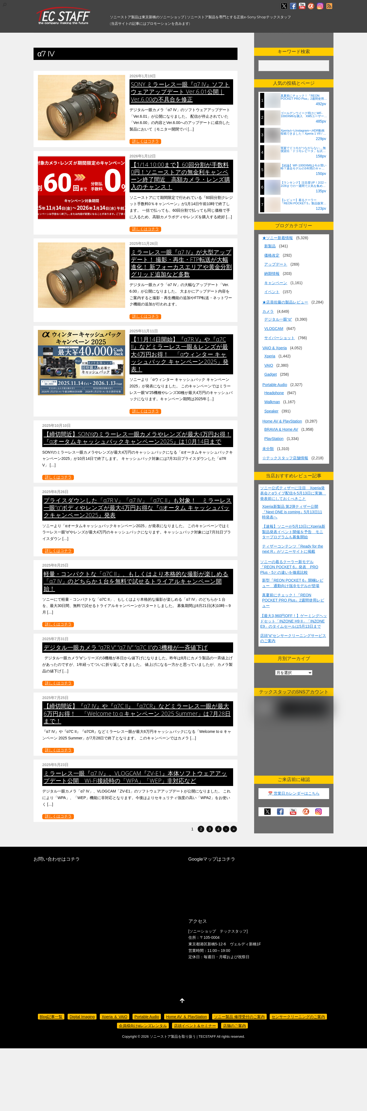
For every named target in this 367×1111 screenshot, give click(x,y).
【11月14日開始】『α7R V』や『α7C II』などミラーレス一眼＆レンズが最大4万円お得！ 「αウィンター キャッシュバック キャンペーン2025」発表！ (179, 354)
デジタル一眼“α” (278, 319)
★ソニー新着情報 (277, 238)
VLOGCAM (273, 328)
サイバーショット (279, 338)
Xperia (269, 356)
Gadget (270, 374)
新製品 (270, 246)
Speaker (271, 411)
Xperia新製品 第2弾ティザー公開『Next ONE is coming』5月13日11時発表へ (292, 511)
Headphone (274, 393)
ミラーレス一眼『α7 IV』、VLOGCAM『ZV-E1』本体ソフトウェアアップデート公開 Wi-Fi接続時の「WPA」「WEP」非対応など (180, 896)
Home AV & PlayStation (282, 421)
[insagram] (320, 6)
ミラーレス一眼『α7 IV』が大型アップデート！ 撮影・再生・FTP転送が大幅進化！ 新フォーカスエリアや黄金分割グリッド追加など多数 (181, 263)
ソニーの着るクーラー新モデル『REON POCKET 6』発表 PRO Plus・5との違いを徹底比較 (289, 567)
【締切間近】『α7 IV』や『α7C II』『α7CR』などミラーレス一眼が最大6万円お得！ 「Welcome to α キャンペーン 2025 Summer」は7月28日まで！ (180, 805)
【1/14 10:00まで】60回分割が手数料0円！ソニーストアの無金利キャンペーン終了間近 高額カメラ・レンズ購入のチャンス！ (180, 175)
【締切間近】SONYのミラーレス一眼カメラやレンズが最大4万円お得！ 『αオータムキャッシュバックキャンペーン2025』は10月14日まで (180, 445)
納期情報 (271, 273)
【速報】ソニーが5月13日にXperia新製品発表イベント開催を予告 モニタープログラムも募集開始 (293, 531)
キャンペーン (275, 283)
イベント (271, 292)
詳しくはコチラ (145, 141)
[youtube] (302, 6)
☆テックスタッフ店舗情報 (285, 458)
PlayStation (273, 438)
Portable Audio (274, 385)
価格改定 (271, 255)
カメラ (268, 311)
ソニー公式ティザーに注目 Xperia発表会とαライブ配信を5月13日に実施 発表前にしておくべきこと (293, 493)
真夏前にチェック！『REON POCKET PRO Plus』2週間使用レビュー (293, 600)
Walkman (272, 402)
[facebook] (293, 6)
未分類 (268, 449)
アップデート (275, 264)
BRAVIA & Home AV (281, 429)
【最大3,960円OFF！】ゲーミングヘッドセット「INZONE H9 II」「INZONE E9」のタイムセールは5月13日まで (293, 621)
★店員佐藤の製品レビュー (285, 302)
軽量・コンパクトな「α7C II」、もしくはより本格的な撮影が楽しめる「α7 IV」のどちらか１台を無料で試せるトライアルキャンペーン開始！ (181, 633)
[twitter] (284, 6)
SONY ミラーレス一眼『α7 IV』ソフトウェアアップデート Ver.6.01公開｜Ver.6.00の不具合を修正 (180, 91)
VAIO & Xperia (274, 348)
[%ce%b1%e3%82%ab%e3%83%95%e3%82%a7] (311, 6)
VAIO (268, 365)
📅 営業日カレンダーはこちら (294, 793)
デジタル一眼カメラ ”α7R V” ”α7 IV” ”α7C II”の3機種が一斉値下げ (176, 713)
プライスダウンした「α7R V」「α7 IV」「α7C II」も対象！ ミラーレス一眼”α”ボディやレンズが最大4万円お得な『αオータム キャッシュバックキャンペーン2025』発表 (181, 536)
